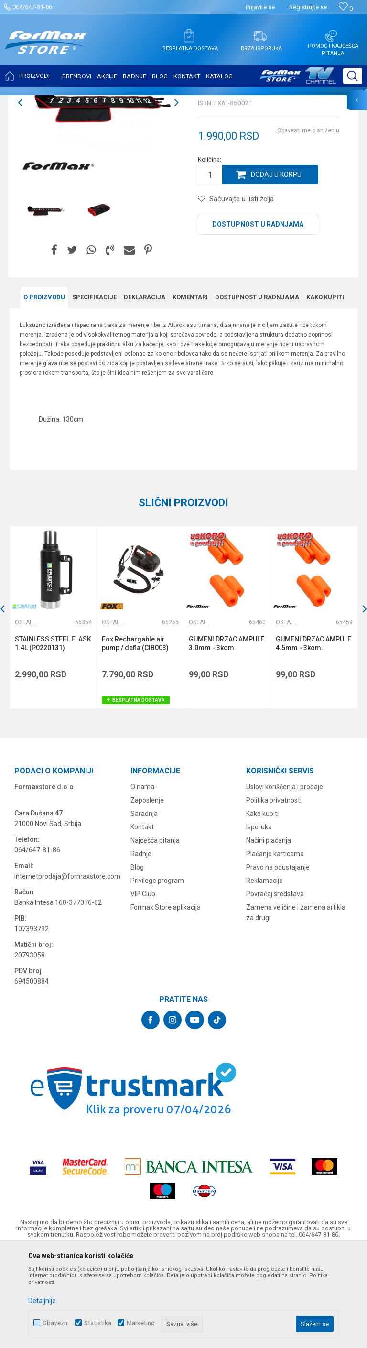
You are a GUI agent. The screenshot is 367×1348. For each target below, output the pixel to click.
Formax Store (27, 101)
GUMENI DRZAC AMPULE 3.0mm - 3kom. (226, 738)
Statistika (97, 1322)
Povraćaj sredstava (275, 989)
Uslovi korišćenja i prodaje (284, 882)
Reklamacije (264, 975)
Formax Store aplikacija (165, 1002)
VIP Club (142, 989)
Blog (137, 962)
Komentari (190, 392)
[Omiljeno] (346, 8)
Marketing (141, 1322)
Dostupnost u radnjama (257, 319)
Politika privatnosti (274, 895)
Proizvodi (64, 101)
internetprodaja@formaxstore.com (67, 971)
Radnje (140, 949)
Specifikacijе (94, 392)
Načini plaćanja (268, 935)
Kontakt (142, 922)
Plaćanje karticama (275, 949)
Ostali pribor (128, 101)
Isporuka (259, 922)
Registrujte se (308, 7)
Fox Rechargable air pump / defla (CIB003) (135, 738)
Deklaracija (144, 392)
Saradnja (144, 909)
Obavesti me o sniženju (308, 225)
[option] (98, 197)
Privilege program (157, 975)
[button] (352, 76)
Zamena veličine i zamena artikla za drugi (295, 1008)
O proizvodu (44, 392)
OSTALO (94, 101)
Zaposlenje (147, 895)
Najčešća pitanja (155, 935)
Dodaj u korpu (276, 269)
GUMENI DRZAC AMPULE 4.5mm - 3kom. (313, 738)
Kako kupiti (325, 392)
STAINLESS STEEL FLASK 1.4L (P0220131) (53, 738)
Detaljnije (42, 1301)
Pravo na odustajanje (278, 962)
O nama (142, 882)
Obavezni (56, 1322)
